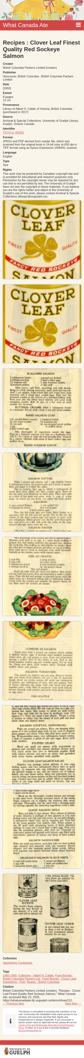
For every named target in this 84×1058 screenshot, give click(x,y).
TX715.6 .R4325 (13, 132)
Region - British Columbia (43, 982)
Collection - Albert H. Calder (36, 975)
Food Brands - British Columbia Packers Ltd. (38, 977)
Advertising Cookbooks (17, 962)
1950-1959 (10, 975)
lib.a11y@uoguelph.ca (30, 1030)
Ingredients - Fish (14, 982)
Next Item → (73, 1003)
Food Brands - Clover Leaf (59, 978)
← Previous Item (13, 1003)
